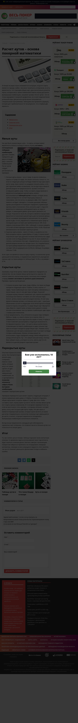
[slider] (24, 363)
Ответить (39, 371)
